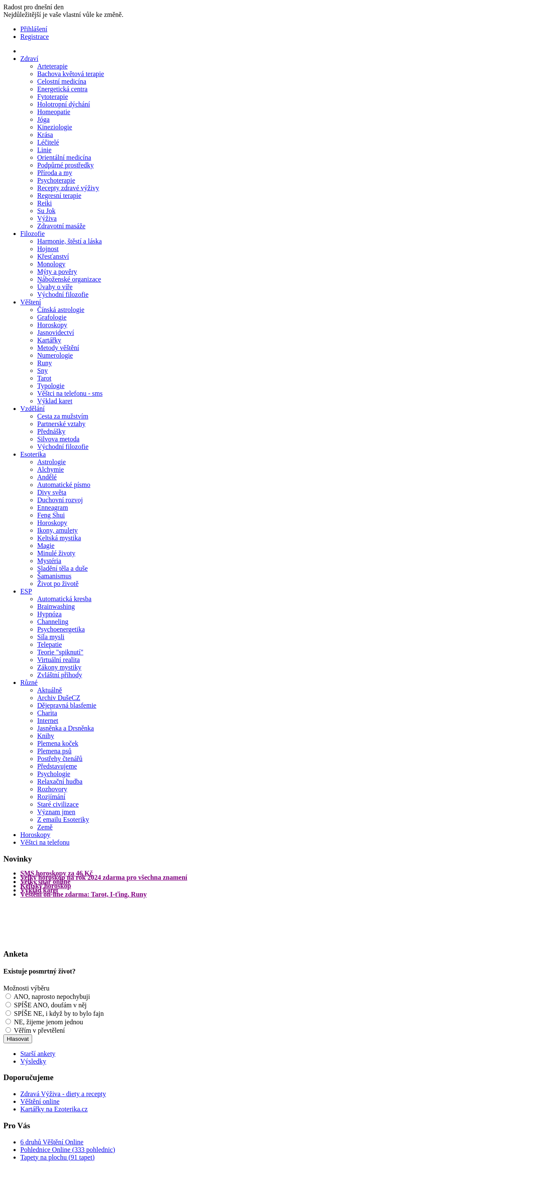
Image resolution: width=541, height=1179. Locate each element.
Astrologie (51, 461)
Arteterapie (52, 66)
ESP (26, 591)
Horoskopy (52, 324)
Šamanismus (54, 576)
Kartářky (49, 340)
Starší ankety (37, 1053)
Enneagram (52, 507)
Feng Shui (51, 515)
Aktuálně (49, 690)
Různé (29, 682)
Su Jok (46, 210)
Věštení (30, 302)
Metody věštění (58, 347)
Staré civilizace (58, 804)
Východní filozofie (62, 294)
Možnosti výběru (26, 988)
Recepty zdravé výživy (68, 187)
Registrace (34, 36)
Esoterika (33, 454)
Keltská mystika (59, 538)
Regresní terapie (59, 195)
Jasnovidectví (55, 332)
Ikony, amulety (57, 530)
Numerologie (55, 355)
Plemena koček (57, 743)
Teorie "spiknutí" (60, 652)
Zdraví (29, 58)
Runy (44, 363)
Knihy (45, 735)
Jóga (43, 119)
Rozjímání (51, 796)
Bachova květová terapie (70, 73)
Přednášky (51, 431)
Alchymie (50, 469)
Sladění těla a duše (62, 568)
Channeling (52, 621)
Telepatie (49, 644)
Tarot (44, 378)
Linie (44, 149)
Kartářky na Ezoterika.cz (53, 1109)
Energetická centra (62, 89)
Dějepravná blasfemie (66, 705)
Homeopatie (53, 111)
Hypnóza (49, 614)
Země (44, 827)
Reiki (44, 203)
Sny (42, 370)
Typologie (51, 385)
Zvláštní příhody (59, 674)
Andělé (47, 477)
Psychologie (53, 773)
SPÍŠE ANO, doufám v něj (50, 1005)
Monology (51, 264)
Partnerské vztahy (61, 423)
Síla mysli (50, 636)
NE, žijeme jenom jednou (48, 1022)
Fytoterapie (52, 96)
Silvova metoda (58, 439)
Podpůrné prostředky (65, 165)
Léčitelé (48, 142)
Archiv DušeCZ (58, 697)
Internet (47, 720)
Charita (47, 713)
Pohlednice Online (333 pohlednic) (67, 1149)
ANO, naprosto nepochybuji (52, 996)
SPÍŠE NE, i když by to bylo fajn (59, 1013)
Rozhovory (52, 789)
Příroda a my (54, 172)
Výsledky (33, 1061)
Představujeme (57, 766)
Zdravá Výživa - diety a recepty (63, 1093)
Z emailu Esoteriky (63, 819)
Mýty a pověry (57, 271)
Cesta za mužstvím (62, 416)
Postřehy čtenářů (59, 758)
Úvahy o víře (55, 286)
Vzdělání (32, 408)
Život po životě (58, 583)
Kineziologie (54, 127)
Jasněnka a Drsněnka (65, 728)
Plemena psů (54, 751)
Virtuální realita (58, 659)
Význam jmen (56, 811)
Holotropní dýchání (63, 104)
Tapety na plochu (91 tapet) (57, 1157)
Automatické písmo (63, 484)
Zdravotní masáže (61, 226)
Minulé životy (56, 553)
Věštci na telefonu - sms (70, 393)
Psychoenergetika (61, 629)
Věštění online (40, 1101)
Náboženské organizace (69, 279)
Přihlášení (33, 29)
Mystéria (49, 560)
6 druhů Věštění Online (51, 1142)
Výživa (47, 218)
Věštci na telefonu (44, 842)
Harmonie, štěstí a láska (69, 241)
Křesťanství (53, 256)
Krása (45, 134)
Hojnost (48, 248)
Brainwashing (56, 606)
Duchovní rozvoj (60, 499)
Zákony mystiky (59, 667)
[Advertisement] (37, 922)
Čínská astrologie (61, 309)
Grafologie (51, 317)
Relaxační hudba (59, 781)
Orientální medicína (64, 157)
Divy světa (51, 492)
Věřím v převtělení (39, 1030)
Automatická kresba (64, 598)
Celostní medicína (61, 81)
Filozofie (32, 233)
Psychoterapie (56, 180)
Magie (46, 545)
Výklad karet (54, 401)
